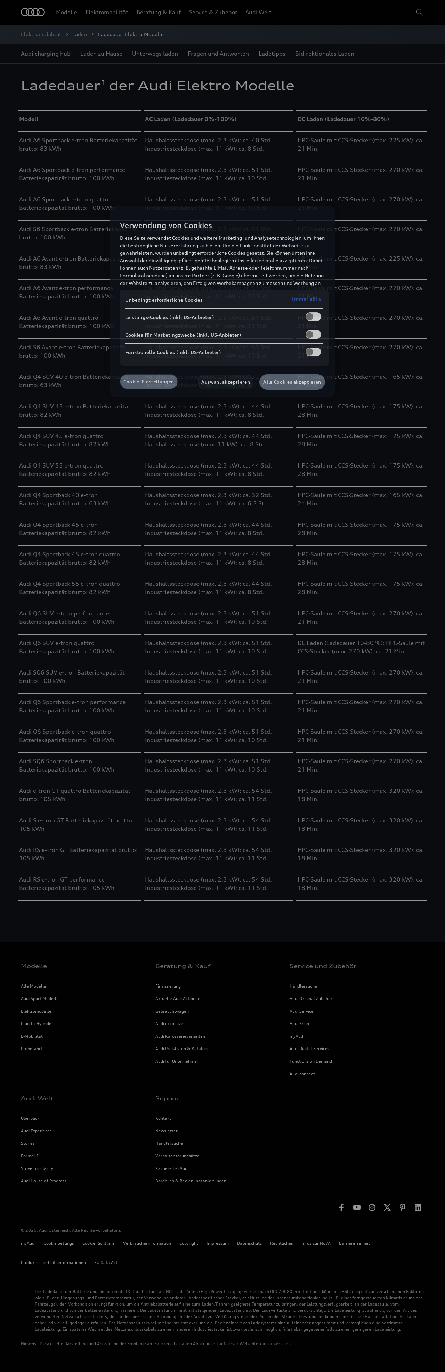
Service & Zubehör (213, 12)
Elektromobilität (107, 12)
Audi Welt (258, 12)
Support (168, 1098)
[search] (419, 12)
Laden (79, 34)
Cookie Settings (59, 1243)
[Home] (33, 12)
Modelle (66, 12)
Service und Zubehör (323, 966)
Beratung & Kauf (159, 12)
